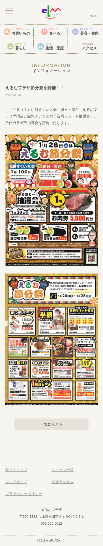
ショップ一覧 (63, 470)
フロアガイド (16, 482)
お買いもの (21, 31)
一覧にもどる (51, 424)
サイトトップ (16, 470)
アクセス (89, 46)
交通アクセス (63, 482)
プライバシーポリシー (23, 494)
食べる (54, 31)
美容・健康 (89, 31)
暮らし (20, 46)
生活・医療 (54, 46)
